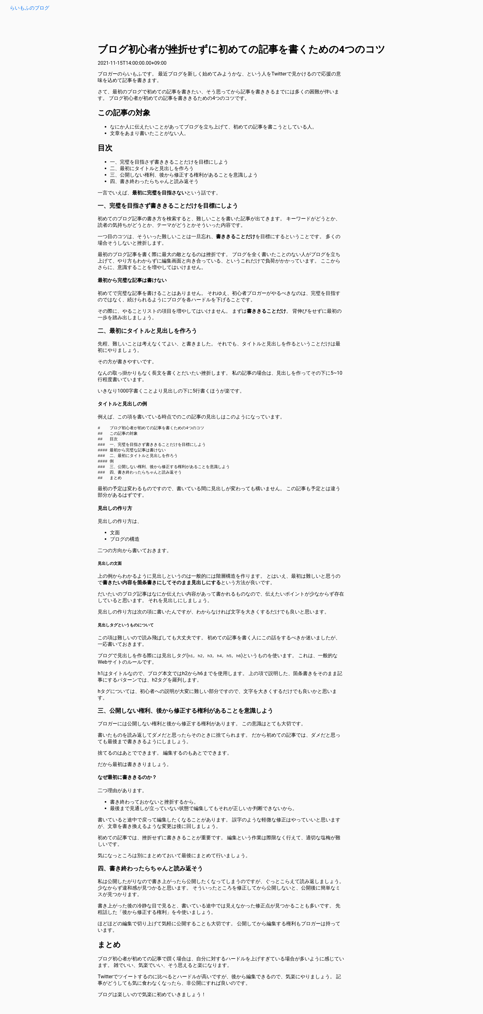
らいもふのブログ (29, 8)
